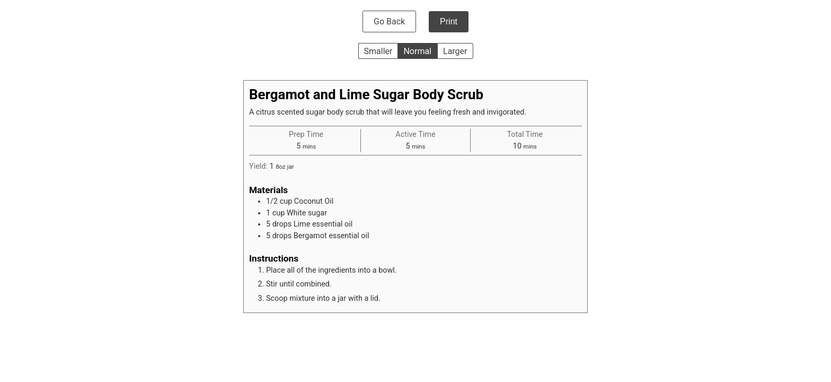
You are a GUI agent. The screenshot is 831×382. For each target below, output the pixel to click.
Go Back (389, 21)
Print (448, 21)
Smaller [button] (378, 51)
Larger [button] (455, 51)
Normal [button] (417, 51)
